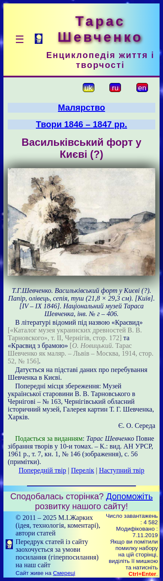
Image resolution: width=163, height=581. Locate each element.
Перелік (82, 470)
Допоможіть (129, 496)
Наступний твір (122, 470)
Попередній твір (42, 470)
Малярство (81, 107)
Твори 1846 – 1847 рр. (81, 124)
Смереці (64, 573)
